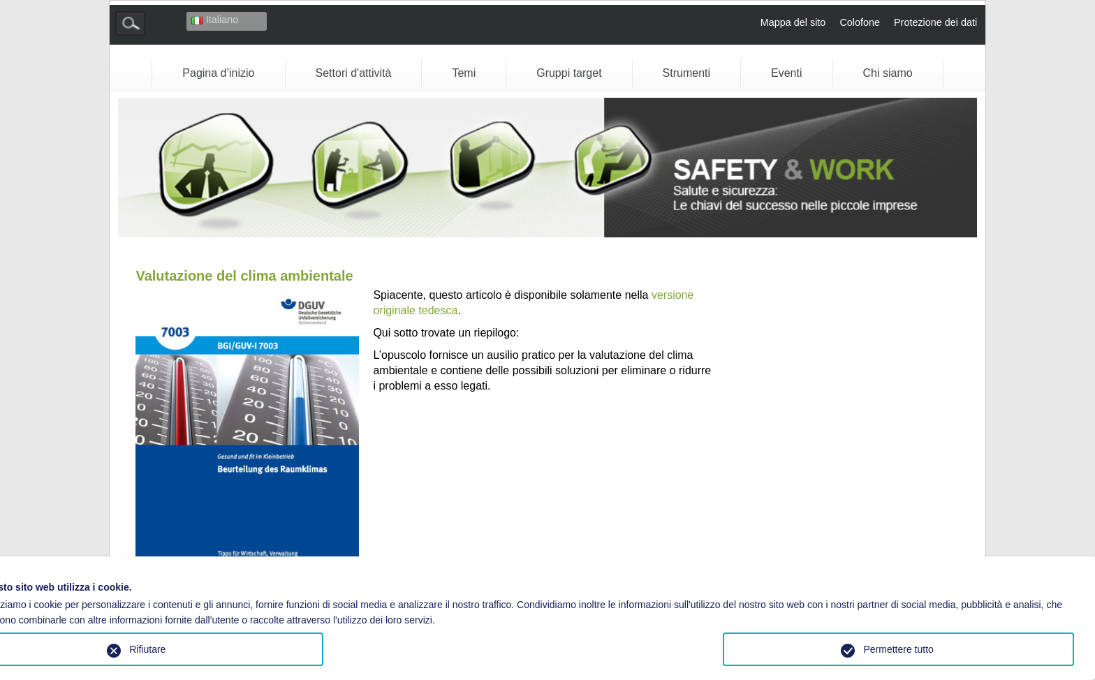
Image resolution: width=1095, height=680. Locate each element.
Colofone (859, 22)
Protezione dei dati (935, 22)
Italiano (214, 19)
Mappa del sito (793, 22)
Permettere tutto (898, 649)
